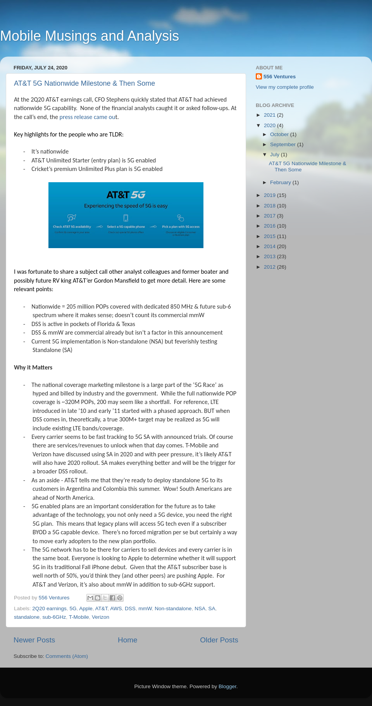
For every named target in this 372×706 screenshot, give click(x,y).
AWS (116, 608)
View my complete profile (285, 87)
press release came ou (87, 117)
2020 (270, 125)
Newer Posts (34, 640)
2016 (270, 226)
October (280, 134)
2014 (270, 246)
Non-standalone (173, 608)
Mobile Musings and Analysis (89, 36)
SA (211, 608)
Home (127, 640)
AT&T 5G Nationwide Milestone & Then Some (84, 83)
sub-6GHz (54, 617)
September (283, 144)
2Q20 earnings (49, 608)
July (275, 154)
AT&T (101, 608)
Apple (86, 608)
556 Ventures (280, 76)
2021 (270, 115)
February (281, 182)
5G (72, 608)
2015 (270, 236)
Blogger (227, 686)
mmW (145, 608)
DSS (130, 608)
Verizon (100, 617)
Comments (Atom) (67, 656)
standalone (27, 617)
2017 (270, 216)
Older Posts (219, 640)
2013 (270, 256)
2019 (270, 195)
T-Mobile (79, 617)
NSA (200, 608)
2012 (270, 267)
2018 (270, 206)
